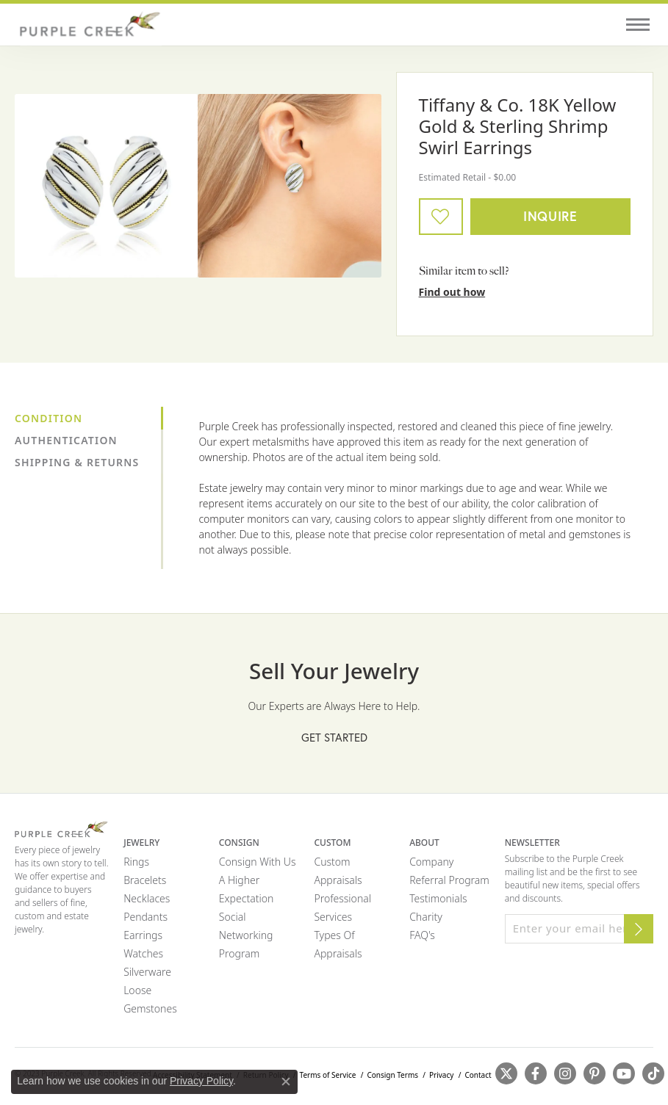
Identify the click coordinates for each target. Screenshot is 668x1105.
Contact (477, 1075)
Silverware (147, 972)
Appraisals (338, 880)
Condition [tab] (48, 418)
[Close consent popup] (285, 1081)
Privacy (441, 1075)
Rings (136, 862)
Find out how (452, 292)
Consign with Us (257, 862)
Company (431, 862)
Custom (332, 862)
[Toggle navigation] (637, 25)
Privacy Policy (201, 1081)
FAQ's (422, 935)
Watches (143, 953)
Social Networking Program (246, 935)
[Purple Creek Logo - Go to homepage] (88, 25)
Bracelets (144, 880)
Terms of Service (328, 1075)
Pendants (145, 917)
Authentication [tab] (66, 440)
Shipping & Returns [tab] (77, 462)
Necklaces (146, 898)
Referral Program (449, 880)
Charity (425, 917)
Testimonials (438, 898)
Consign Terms (392, 1075)
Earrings (142, 935)
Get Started (334, 737)
